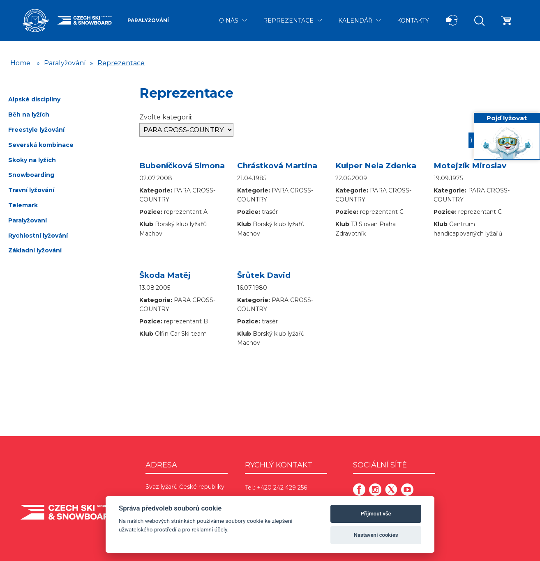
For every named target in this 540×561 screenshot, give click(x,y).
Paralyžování (148, 20)
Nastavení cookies (376, 535)
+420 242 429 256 (282, 487)
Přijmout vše (376, 514)
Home (20, 63)
